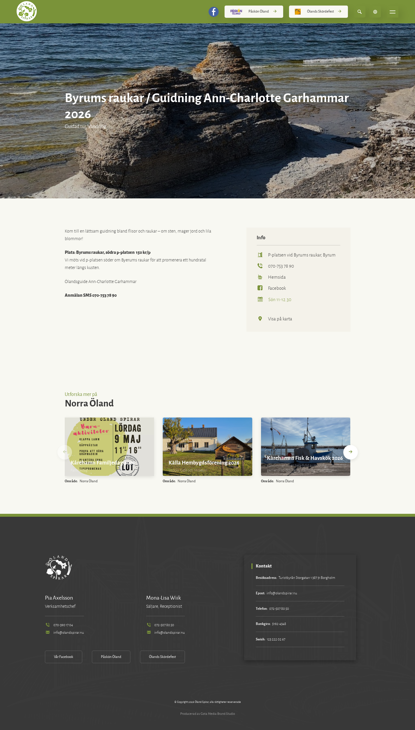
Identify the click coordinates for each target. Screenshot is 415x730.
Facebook (271, 288)
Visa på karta (274, 318)
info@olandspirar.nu (64, 633)
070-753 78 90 (275, 265)
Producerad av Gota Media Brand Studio (207, 713)
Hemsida (271, 277)
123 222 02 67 (276, 639)
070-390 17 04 (59, 625)
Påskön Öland (253, 12)
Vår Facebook (63, 657)
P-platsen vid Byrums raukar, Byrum (296, 254)
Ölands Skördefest (318, 12)
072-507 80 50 (160, 625)
